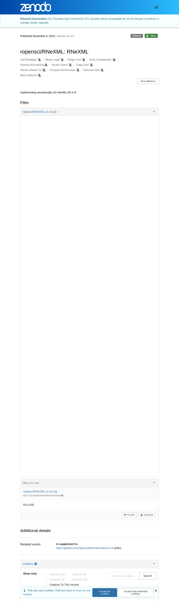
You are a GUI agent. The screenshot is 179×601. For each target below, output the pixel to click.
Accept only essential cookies (135, 592)
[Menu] (156, 7)
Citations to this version (64, 584)
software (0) (57, 579)
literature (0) (57, 574)
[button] (90, 112)
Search (147, 575)
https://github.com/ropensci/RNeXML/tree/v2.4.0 (85, 548)
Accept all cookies (104, 592)
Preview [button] (129, 515)
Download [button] (146, 515)
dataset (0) (79, 574)
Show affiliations (148, 81)
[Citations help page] (36, 563)
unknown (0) (79, 579)
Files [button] (89, 482)
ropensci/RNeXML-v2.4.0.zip (40, 491)
